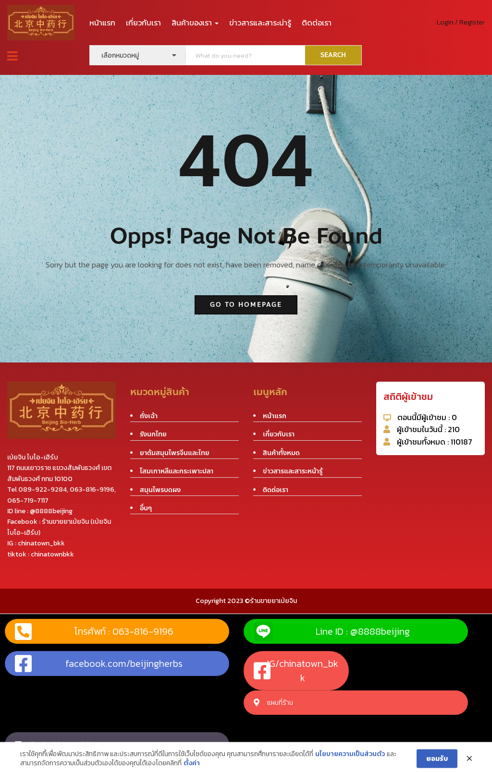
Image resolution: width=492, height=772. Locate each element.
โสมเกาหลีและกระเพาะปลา (176, 471)
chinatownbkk (52, 554)
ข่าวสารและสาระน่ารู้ (260, 22)
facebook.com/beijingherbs (99, 663)
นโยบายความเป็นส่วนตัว (350, 762)
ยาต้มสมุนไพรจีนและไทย (174, 453)
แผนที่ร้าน (273, 703)
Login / (447, 22)
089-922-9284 (42, 489)
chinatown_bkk (41, 543)
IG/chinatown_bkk (296, 670)
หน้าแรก (102, 22)
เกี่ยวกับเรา (143, 22)
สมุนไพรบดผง (160, 490)
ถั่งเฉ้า (149, 416)
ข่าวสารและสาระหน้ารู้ (292, 471)
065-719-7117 (28, 500)
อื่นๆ (146, 508)
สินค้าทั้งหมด (281, 453)
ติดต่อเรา (317, 22)
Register (472, 22)
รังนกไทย (153, 434)
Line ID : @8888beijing (332, 631)
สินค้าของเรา (195, 22)
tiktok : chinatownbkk (54, 744)
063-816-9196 (92, 489)
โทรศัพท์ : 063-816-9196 (94, 631)
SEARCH (333, 55)
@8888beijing (51, 511)
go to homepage (246, 305)
